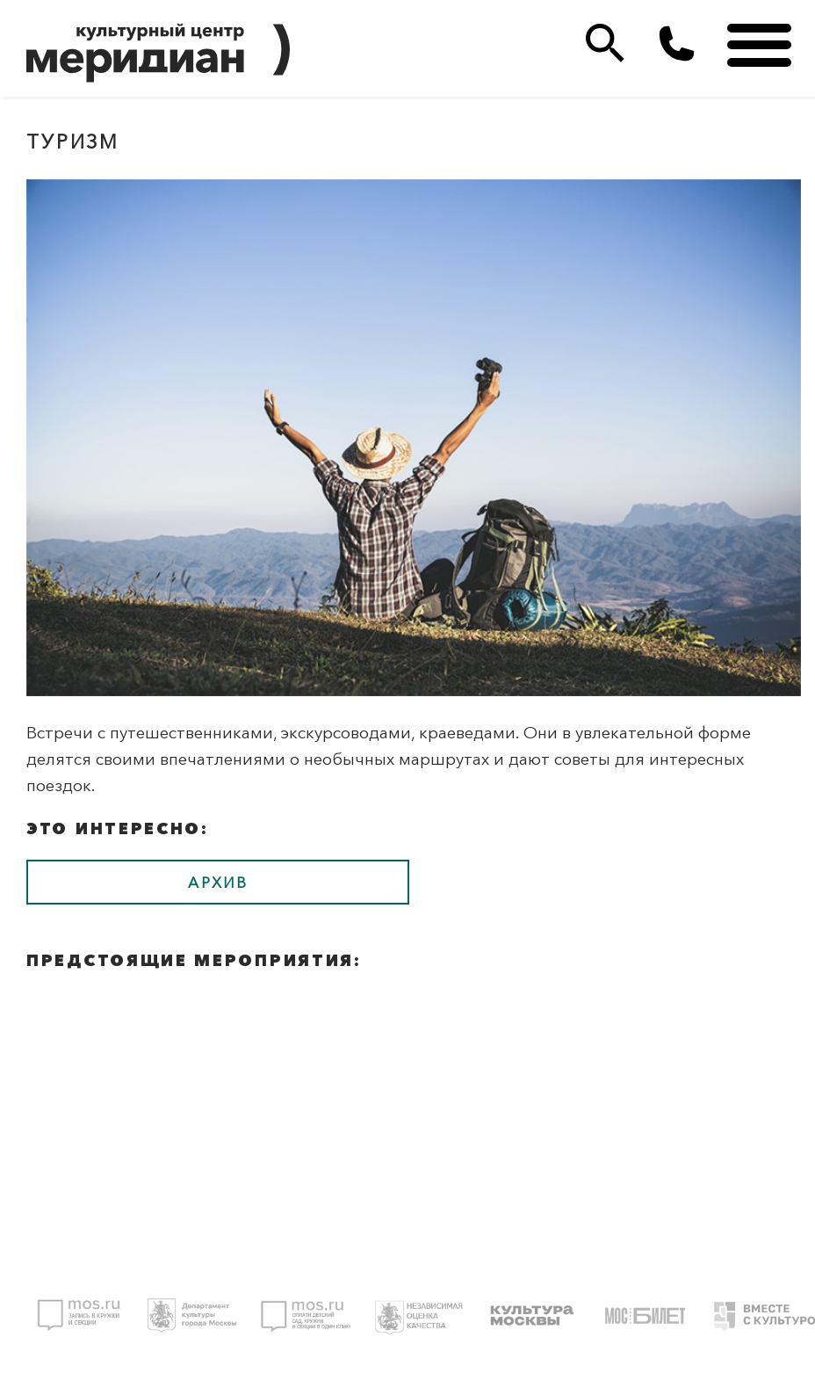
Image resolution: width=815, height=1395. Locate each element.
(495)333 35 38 (676, 43)
